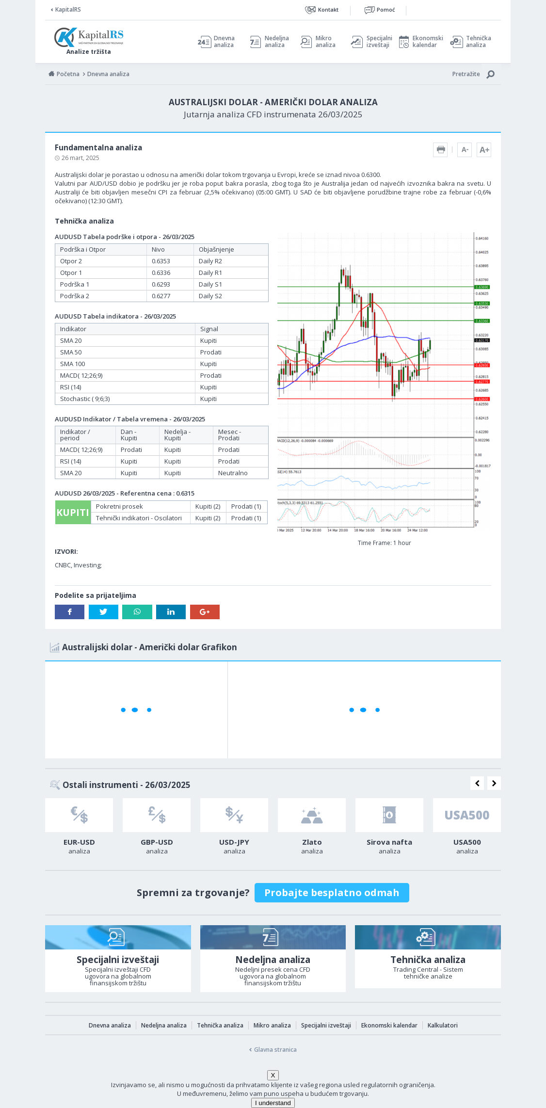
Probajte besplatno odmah (332, 892)
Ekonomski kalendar (426, 41)
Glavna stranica (275, 1049)
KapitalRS (68, 9)
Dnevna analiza (224, 41)
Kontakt (328, 9)
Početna (68, 74)
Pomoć (386, 9)
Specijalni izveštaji (377, 41)
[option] (79, 829)
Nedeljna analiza (277, 41)
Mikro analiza (326, 41)
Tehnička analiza (478, 41)
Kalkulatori (443, 1025)
